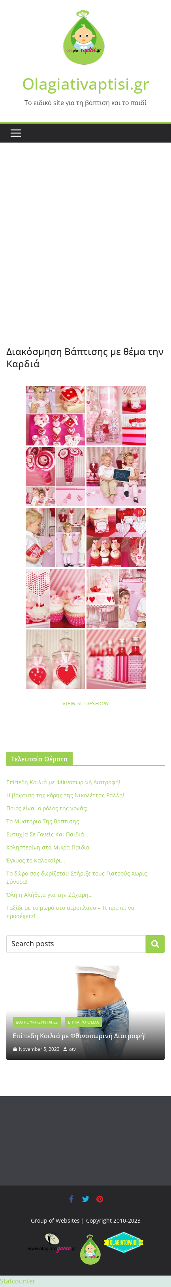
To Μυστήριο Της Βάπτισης (42, 821)
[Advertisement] (85, 255)
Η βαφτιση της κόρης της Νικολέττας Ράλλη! (65, 795)
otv (72, 1049)
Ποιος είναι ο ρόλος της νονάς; (47, 808)
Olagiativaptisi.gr (85, 83)
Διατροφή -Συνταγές (37, 1022)
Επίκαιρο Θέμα (83, 1022)
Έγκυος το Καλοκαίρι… (35, 860)
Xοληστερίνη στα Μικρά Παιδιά (48, 847)
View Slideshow (85, 703)
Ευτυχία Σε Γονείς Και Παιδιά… (47, 834)
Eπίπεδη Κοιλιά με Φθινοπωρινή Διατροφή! (63, 782)
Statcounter (18, 1281)
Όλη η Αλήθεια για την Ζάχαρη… (49, 894)
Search (155, 943)
